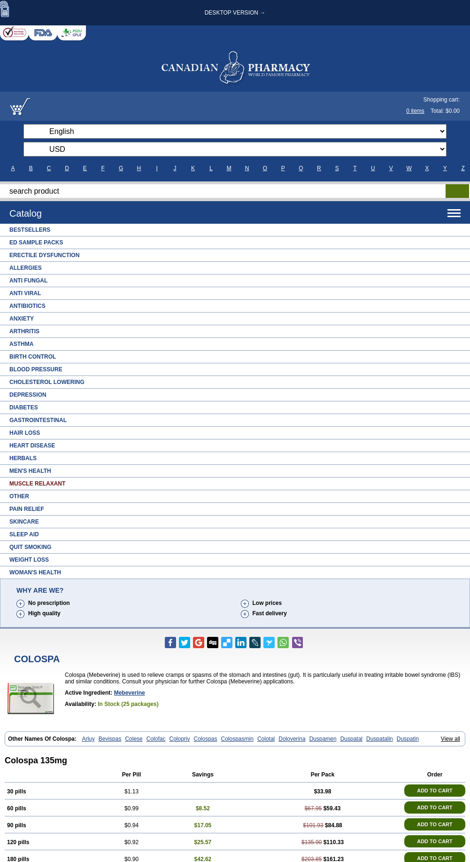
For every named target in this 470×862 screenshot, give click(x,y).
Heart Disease (32, 445)
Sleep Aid (24, 534)
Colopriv (179, 739)
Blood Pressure (35, 369)
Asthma (21, 344)
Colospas (205, 739)
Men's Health (30, 471)
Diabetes (23, 407)
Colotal (266, 739)
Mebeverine (129, 693)
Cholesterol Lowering (47, 382)
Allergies (25, 268)
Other (19, 496)
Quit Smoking (30, 547)
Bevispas (110, 739)
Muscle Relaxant (37, 483)
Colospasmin (237, 739)
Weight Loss (29, 559)
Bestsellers (29, 230)
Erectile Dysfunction (44, 255)
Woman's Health (35, 572)
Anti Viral (25, 293)
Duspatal (351, 739)
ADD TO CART (435, 790)
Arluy (88, 739)
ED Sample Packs (36, 242)
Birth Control (32, 356)
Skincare (24, 521)
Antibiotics (27, 306)
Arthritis (24, 331)
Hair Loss (24, 433)
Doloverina (291, 739)
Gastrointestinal (38, 420)
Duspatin (408, 739)
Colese (133, 739)
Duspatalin (379, 739)
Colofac (156, 739)
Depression (27, 395)
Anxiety (21, 318)
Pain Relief (26, 509)
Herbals (23, 458)
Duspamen (323, 739)
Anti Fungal (28, 280)
